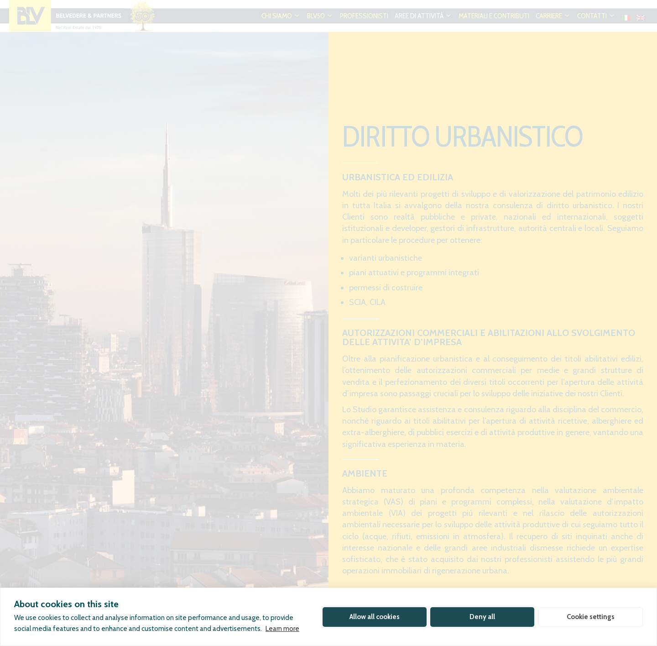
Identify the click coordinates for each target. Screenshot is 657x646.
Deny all (482, 617)
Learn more (282, 629)
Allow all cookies (374, 617)
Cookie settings (591, 617)
